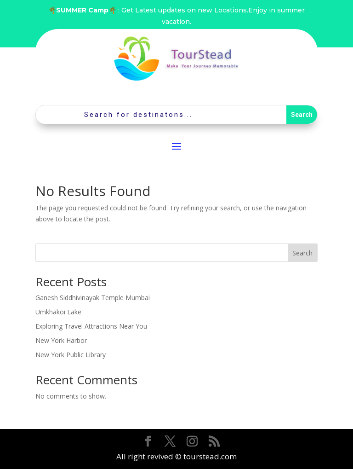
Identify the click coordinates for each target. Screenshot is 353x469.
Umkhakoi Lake (58, 311)
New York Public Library (70, 354)
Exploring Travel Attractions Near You (91, 326)
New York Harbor (61, 340)
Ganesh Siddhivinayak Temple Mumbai (92, 297)
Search (302, 253)
